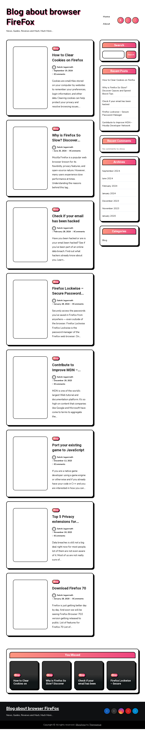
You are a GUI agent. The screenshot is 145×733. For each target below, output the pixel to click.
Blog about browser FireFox (43, 17)
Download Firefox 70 (67, 590)
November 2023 (110, 208)
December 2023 (110, 201)
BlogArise (81, 728)
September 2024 (111, 171)
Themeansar (95, 728)
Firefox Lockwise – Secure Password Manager (68, 293)
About (106, 24)
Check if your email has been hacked (68, 219)
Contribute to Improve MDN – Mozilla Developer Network (68, 372)
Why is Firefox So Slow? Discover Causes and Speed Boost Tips (68, 143)
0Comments (59, 74)
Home (106, 16)
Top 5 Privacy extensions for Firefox (64, 521)
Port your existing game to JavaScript (69, 447)
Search (119, 45)
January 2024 (109, 193)
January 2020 (109, 216)
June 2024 (107, 178)
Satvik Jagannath (62, 67)
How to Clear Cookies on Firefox (68, 58)
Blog (56, 49)
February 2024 (110, 186)
